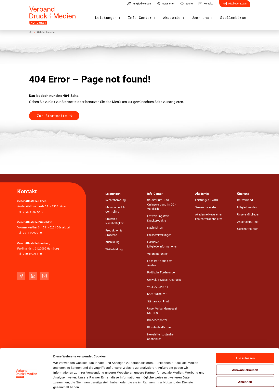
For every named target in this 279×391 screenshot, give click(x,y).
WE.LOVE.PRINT (157, 287)
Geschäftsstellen (247, 229)
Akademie (176, 17)
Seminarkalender (205, 208)
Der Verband (245, 200)
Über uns (203, 17)
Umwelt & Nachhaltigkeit (114, 222)
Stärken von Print (158, 302)
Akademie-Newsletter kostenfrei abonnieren (209, 217)
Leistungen (115, 17)
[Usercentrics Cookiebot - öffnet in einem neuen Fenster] (26, 383)
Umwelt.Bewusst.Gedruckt (164, 280)
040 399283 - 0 (32, 254)
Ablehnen (245, 361)
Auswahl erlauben (245, 349)
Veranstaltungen (157, 254)
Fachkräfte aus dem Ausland (159, 264)
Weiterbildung (114, 250)
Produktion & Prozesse (113, 233)
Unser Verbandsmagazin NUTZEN (162, 311)
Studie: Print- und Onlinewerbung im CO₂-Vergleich (161, 205)
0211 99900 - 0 (32, 233)
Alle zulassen (245, 337)
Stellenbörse (234, 17)
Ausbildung (112, 242)
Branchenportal (157, 320)
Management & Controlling (115, 210)
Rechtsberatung (115, 200)
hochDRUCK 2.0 (157, 294)
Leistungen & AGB (206, 200)
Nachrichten (155, 228)
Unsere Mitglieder (248, 215)
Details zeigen (216, 383)
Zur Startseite (52, 116)
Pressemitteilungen (159, 235)
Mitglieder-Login (235, 6)
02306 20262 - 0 (33, 212)
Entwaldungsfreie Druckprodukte (158, 219)
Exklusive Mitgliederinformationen (162, 245)
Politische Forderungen (161, 273)
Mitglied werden (247, 208)
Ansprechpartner (247, 222)
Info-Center (146, 17)
